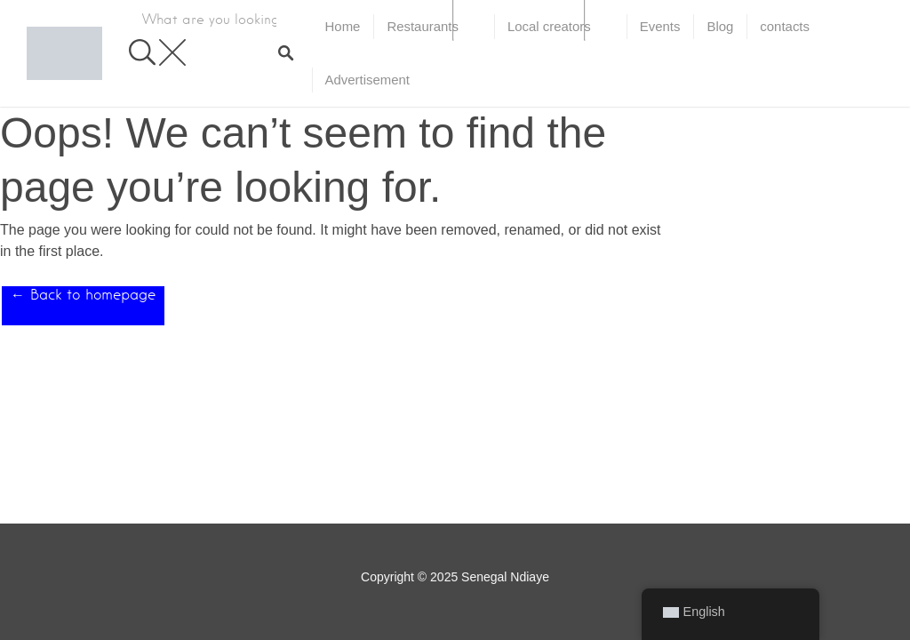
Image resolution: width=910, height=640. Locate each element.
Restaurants (423, 26)
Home (343, 26)
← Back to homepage (83, 294)
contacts (785, 26)
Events (660, 26)
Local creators (549, 26)
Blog (719, 26)
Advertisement (367, 79)
